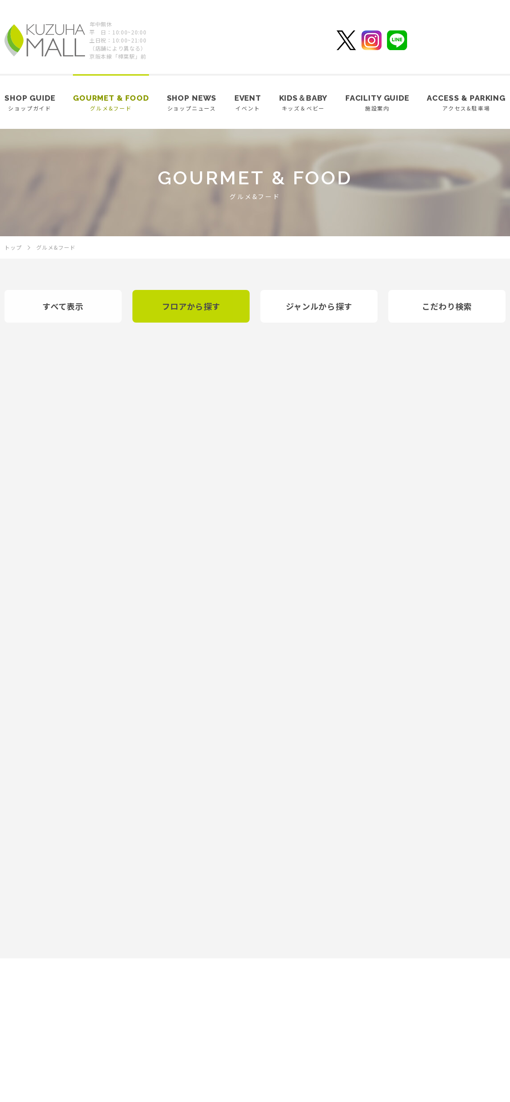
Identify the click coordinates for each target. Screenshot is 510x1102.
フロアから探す (191, 306)
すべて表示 (63, 306)
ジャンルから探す (319, 306)
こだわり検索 (447, 306)
